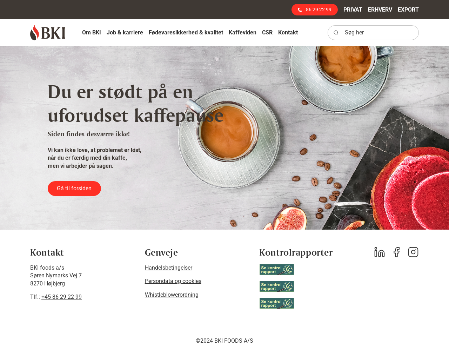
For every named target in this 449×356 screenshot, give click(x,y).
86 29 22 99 (314, 9)
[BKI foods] (47, 32)
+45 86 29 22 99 (61, 297)
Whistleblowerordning (172, 294)
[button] (91, 32)
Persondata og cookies (173, 281)
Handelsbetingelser (168, 267)
